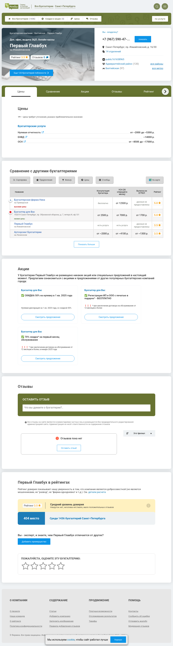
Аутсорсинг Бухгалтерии (27, 232)
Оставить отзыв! (69, 448)
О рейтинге (15, 621)
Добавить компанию (60, 616)
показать (143, 39)
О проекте (15, 611)
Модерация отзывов (139, 626)
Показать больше (86, 244)
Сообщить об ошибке (139, 616)
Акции (85, 91)
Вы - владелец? (110, 32)
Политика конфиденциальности (26, 626)
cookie (71, 639)
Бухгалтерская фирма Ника (29, 199)
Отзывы (92, 19)
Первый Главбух (23, 223)
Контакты (133, 611)
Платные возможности (101, 611)
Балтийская (112, 68)
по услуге (160, 18)
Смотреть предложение (47, 317)
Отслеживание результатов (103, 616)
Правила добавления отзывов (65, 626)
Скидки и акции (53, 19)
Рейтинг (149, 91)
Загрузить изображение (62, 621)
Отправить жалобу (138, 621)
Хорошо (118, 639)
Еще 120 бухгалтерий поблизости (31, 73)
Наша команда (17, 616)
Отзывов (38, 57)
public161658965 (115, 59)
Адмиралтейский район (119, 63)
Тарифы (93, 621)
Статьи (53, 611)
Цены (75, 19)
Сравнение (53, 91)
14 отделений (113, 51)
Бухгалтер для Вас (24, 211)
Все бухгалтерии (21, 19)
